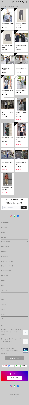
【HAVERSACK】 (5, 251)
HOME (3, 6)
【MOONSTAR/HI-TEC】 (7, 261)
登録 (24, 207)
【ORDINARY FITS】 (6, 242)
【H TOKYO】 (4, 275)
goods (3, 309)
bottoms (3, 304)
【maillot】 (3, 232)
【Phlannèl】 (4, 227)
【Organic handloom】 (7, 266)
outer (2, 294)
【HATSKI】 (4, 237)
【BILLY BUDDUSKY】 (6, 270)
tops (2, 299)
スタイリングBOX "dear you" (8, 290)
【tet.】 (2, 285)
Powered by (14, 397)
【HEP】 (3, 280)
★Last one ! (4, 319)
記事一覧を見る (14, 358)
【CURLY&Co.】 (5, 246)
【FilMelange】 (10, 6)
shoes (3, 314)
